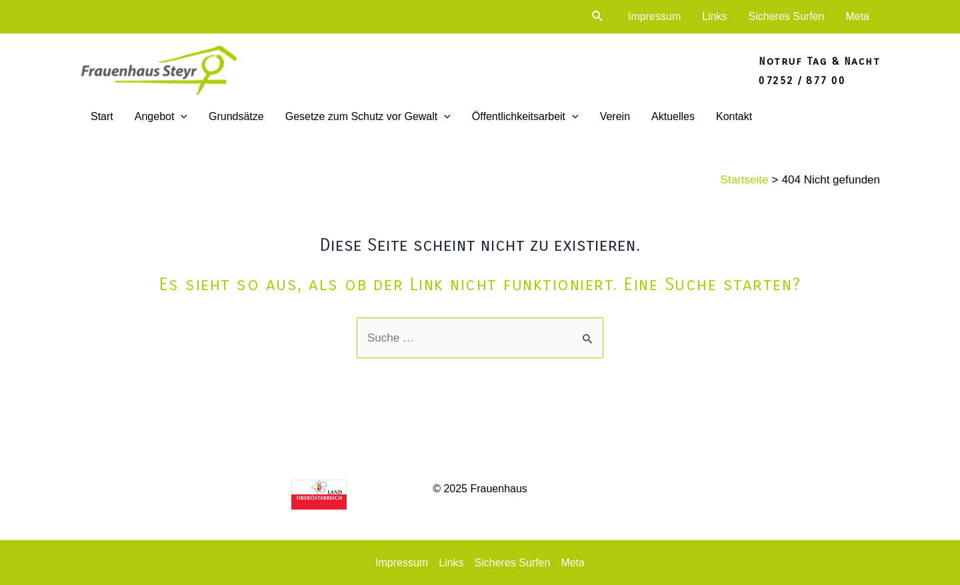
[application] (180, 117)
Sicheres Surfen (787, 16)
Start (102, 116)
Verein (615, 116)
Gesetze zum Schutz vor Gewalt (368, 117)
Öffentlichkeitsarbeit (525, 117)
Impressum (654, 16)
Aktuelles (673, 116)
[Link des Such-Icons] (598, 16)
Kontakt (734, 116)
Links (714, 16)
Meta (857, 16)
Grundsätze (236, 116)
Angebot (161, 117)
